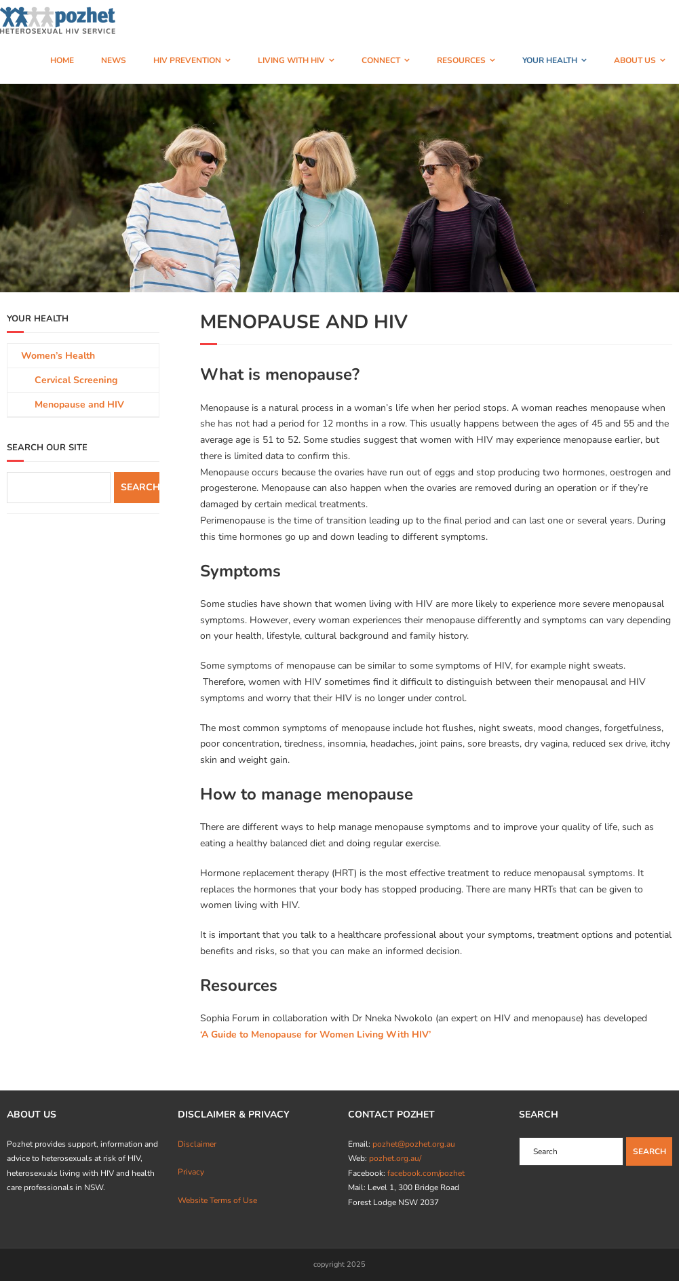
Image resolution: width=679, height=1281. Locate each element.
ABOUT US (635, 60)
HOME (62, 60)
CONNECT (381, 60)
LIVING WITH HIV (291, 60)
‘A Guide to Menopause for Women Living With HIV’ (315, 1034)
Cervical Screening (76, 380)
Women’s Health (58, 355)
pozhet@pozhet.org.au (413, 1144)
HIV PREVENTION (187, 60)
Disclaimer (197, 1144)
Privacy (191, 1171)
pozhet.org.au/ (395, 1158)
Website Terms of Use (217, 1200)
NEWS (113, 60)
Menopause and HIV (79, 404)
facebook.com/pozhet (426, 1173)
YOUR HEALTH (549, 60)
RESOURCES (461, 60)
